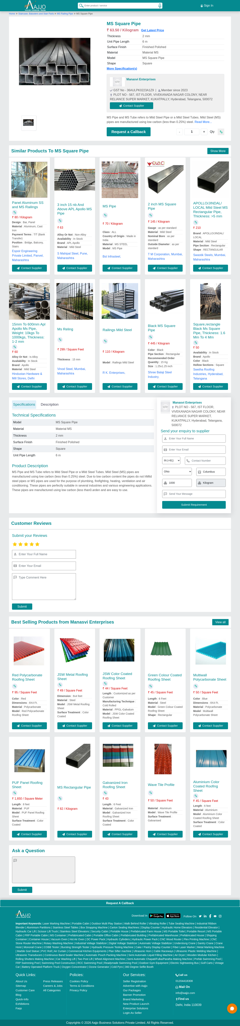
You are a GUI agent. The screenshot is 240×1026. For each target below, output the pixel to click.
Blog (18, 994)
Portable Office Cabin (106, 935)
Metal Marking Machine (210, 947)
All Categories (52, 990)
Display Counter (150, 927)
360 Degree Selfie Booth (139, 966)
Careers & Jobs (52, 985)
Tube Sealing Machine (182, 923)
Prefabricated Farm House (146, 931)
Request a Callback (128, 132)
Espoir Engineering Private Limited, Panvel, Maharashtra (28, 255)
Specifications (24, 404)
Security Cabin (99, 931)
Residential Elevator (206, 927)
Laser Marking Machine (56, 923)
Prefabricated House (192, 935)
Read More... (203, 122)
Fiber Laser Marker (184, 947)
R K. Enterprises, (114, 372)
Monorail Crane (33, 947)
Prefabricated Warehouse (163, 935)
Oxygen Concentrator (74, 966)
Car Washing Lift (65, 958)
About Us (21, 981)
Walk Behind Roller (135, 923)
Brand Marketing (133, 999)
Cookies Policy (79, 981)
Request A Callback (120, 903)
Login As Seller (132, 1012)
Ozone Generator (99, 966)
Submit (22, 606)
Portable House (119, 931)
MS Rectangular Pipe (74, 787)
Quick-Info (22, 999)
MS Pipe (109, 206)
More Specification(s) (122, 68)
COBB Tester (51, 947)
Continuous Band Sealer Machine (64, 955)
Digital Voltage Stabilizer (123, 943)
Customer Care (25, 990)
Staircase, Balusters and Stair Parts (36, 13)
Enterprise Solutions (135, 1008)
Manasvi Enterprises (141, 79)
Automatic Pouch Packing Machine (106, 955)
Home (12, 13)
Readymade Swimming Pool (120, 962)
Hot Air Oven (77, 939)
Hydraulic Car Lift (26, 931)
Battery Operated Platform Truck (41, 966)
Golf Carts (207, 962)
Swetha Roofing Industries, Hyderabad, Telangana (208, 374)
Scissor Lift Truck (48, 931)
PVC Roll (46, 951)
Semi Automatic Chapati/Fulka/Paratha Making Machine (159, 958)
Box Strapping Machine (94, 927)
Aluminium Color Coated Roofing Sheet (206, 786)
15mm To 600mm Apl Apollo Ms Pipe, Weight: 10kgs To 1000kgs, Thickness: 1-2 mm (28, 333)
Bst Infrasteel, (112, 256)
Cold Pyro (117, 966)
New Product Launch (136, 1003)
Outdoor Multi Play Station (107, 923)
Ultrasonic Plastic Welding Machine (196, 951)
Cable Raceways (163, 951)
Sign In (206, 5)
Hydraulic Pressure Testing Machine (112, 947)
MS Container (58, 935)
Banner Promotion (134, 994)
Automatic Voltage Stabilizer (155, 943)
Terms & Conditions (82, 985)
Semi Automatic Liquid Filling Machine (150, 955)
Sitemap (21, 985)
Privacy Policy (78, 990)
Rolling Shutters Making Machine (35, 958)
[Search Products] (79, 5)
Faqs (19, 1008)
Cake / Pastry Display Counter (153, 947)
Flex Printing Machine (196, 939)
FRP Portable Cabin (36, 935)
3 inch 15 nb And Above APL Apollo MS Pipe (74, 209)
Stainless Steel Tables (65, 927)
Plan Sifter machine (120, 951)
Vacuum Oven (59, 939)
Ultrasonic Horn (143, 951)
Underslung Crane (185, 943)
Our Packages (132, 990)
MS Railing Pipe (65, 13)
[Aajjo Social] (200, 916)
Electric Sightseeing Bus (184, 962)
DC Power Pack (96, 939)
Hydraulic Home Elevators (177, 927)
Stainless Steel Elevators (74, 931)
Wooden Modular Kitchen (202, 955)
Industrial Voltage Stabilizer (91, 943)
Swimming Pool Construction (58, 962)
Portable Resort (196, 931)
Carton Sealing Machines (124, 927)
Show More (218, 151)
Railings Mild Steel (117, 330)
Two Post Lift (84, 958)
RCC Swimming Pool (89, 962)
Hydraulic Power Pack (145, 939)
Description (49, 404)
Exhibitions (22, 1003)
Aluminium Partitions (39, 927)
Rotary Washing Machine (58, 943)
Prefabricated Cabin (80, 935)
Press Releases (53, 981)
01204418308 (184, 980)
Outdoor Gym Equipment (153, 962)
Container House (39, 939)
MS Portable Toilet (174, 931)
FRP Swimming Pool (28, 962)
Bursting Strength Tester (75, 947)
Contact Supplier (131, 105)
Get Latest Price (152, 30)
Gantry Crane (205, 943)
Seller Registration (134, 981)
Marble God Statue (28, 951)
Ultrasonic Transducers (29, 955)
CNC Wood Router (171, 939)
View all (220, 622)
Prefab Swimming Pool (207, 958)
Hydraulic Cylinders (118, 939)
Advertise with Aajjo (135, 985)
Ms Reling (65, 329)
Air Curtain (60, 951)
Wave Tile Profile (161, 785)
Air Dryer (180, 955)
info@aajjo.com (185, 992)
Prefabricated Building (133, 935)
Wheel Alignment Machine (110, 958)
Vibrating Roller (157, 923)
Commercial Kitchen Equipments (87, 951)
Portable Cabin (80, 923)
